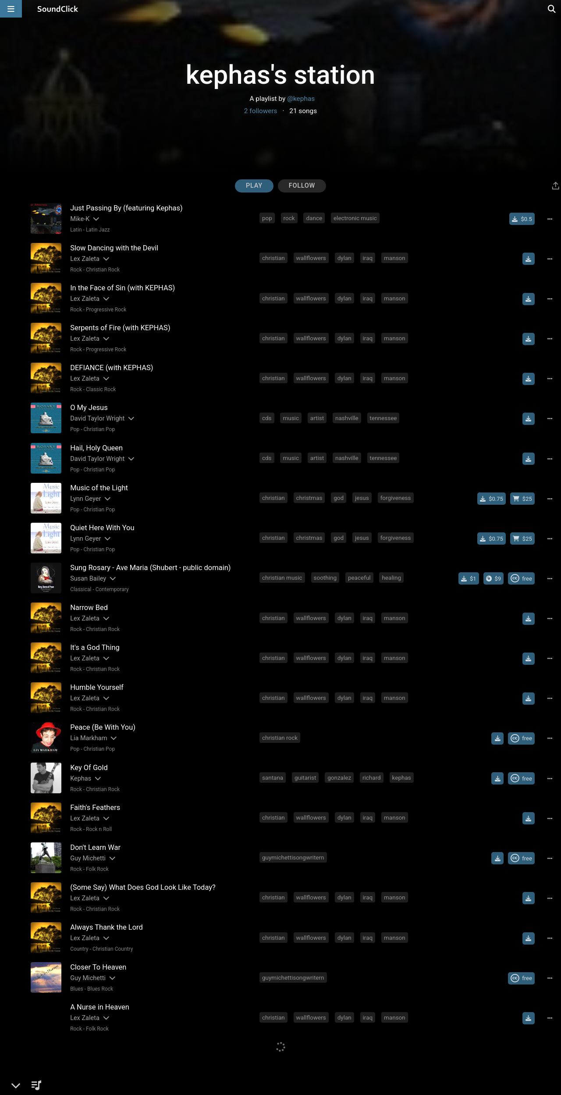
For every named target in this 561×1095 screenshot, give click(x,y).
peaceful (359, 577)
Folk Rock (97, 868)
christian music (282, 577)
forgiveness (395, 497)
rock (289, 217)
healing (391, 577)
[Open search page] (552, 9)
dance (314, 217)
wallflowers (311, 257)
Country (79, 948)
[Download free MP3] (528, 259)
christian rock (280, 736)
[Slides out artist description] (95, 219)
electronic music (355, 217)
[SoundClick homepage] (57, 9)
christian (273, 257)
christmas (309, 497)
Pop (74, 429)
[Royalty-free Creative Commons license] (521, 578)
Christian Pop (99, 429)
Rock (76, 270)
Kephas (80, 777)
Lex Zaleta (84, 259)
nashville (347, 417)
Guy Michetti (88, 857)
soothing (325, 577)
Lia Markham (88, 738)
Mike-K (79, 219)
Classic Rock (101, 389)
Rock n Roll (99, 828)
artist (317, 417)
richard (371, 776)
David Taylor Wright (97, 418)
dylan (344, 257)
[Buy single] (522, 219)
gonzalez (339, 776)
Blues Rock (100, 988)
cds (267, 417)
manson (394, 257)
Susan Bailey (88, 578)
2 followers (260, 111)
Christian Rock (103, 270)
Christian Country (112, 948)
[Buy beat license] (522, 498)
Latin (76, 230)
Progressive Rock (106, 310)
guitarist (305, 776)
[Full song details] (550, 219)
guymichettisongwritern (293, 856)
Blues (76, 988)
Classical (80, 589)
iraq (368, 257)
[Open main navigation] (11, 9)
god (339, 497)
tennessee (383, 417)
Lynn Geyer (85, 498)
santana (272, 776)
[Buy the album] (493, 578)
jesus (362, 497)
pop (267, 217)
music (291, 417)
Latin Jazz (98, 230)
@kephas (301, 99)
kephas (401, 776)
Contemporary (112, 589)
